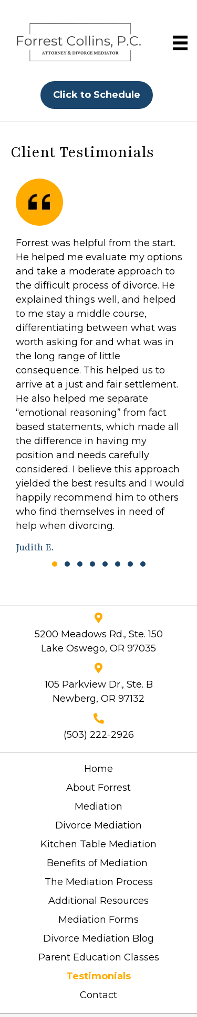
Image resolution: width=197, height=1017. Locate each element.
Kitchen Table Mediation (98, 844)
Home (98, 769)
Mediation (98, 806)
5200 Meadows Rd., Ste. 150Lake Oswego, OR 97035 (99, 641)
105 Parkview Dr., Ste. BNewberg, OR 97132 (99, 691)
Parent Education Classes (98, 957)
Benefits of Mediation (98, 863)
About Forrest (98, 787)
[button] (54, 564)
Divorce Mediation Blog (98, 938)
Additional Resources (98, 901)
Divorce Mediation (98, 825)
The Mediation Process (99, 882)
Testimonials (98, 976)
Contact (98, 995)
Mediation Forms (98, 919)
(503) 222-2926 (99, 734)
